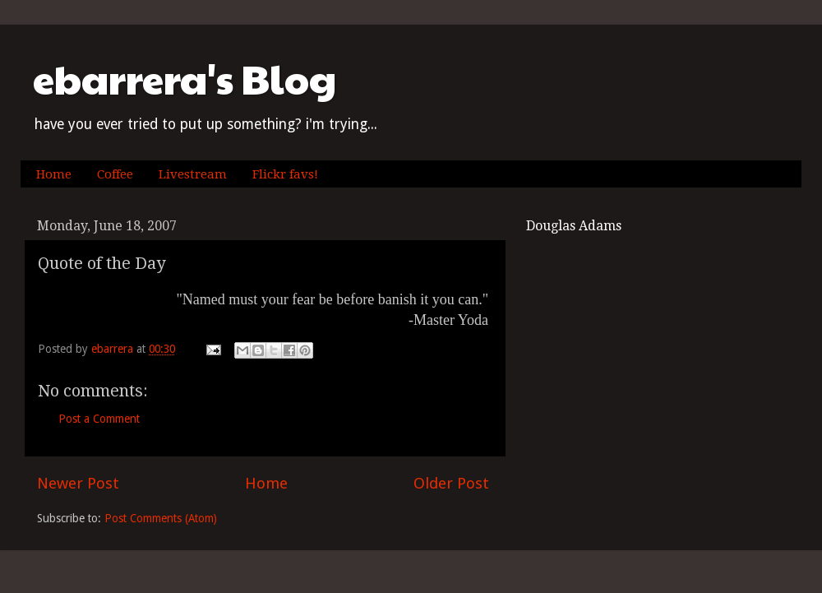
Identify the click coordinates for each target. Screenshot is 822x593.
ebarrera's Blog (184, 78)
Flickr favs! (285, 174)
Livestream (193, 174)
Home (54, 174)
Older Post (451, 483)
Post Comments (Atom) (160, 518)
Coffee (115, 174)
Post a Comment (99, 418)
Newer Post (78, 483)
